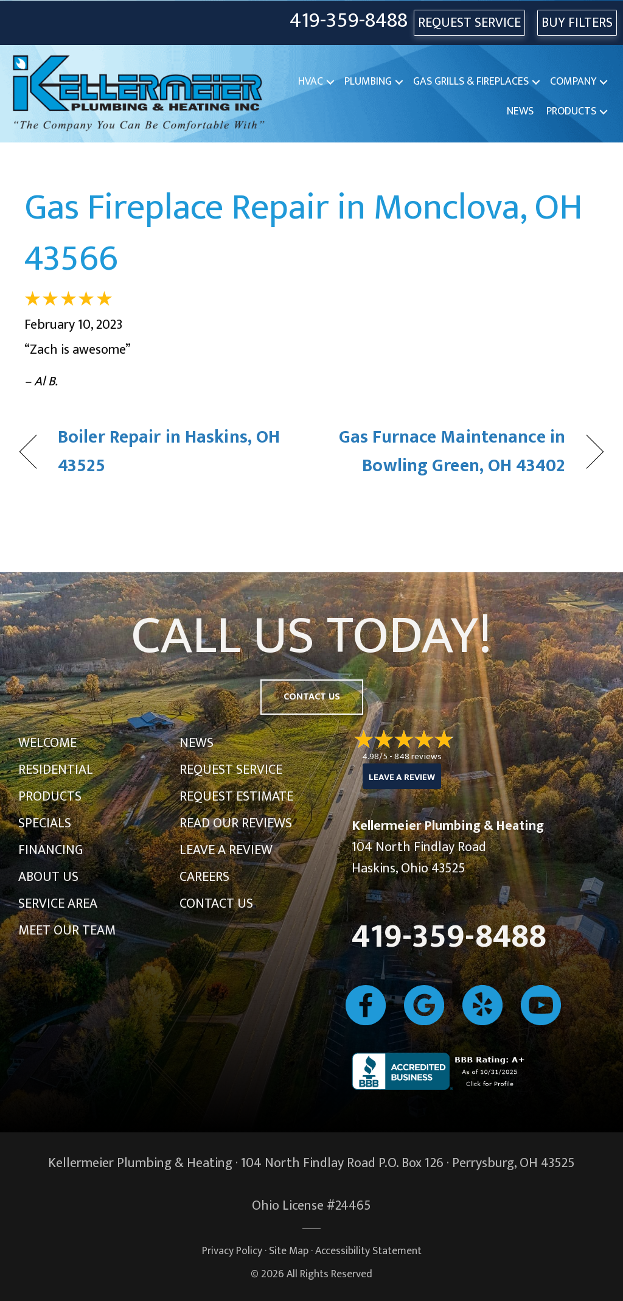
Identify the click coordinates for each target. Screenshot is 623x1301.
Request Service (230, 770)
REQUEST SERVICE (469, 23)
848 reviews (418, 756)
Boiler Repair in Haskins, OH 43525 (169, 452)
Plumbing (368, 81)
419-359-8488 (349, 21)
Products (571, 111)
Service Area (57, 903)
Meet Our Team (67, 930)
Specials (44, 823)
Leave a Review (226, 850)
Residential (55, 770)
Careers (204, 877)
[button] (330, 82)
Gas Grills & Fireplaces (471, 81)
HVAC (310, 81)
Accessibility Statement (368, 1251)
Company (573, 81)
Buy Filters (577, 23)
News (520, 111)
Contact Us (216, 903)
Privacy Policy (232, 1251)
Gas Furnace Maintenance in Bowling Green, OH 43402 (447, 452)
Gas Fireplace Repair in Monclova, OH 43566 (303, 233)
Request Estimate (236, 796)
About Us (48, 877)
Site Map (288, 1251)
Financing (50, 850)
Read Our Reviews (235, 823)
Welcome (47, 743)
